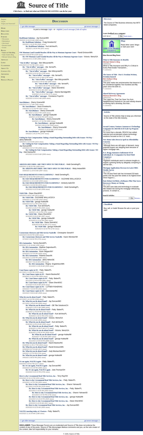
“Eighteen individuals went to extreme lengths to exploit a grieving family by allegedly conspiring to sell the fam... (122, 163)
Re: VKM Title (28, 197)
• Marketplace (5, 41)
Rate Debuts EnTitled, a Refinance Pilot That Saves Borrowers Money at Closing (122, 182)
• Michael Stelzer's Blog (8, 57)
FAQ (3, 77)
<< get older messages (27, 26)
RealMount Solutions (27, 38)
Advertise (5, 74)
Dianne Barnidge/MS (63, 92)
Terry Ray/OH (62, 376)
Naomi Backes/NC (53, 274)
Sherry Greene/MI (38, 102)
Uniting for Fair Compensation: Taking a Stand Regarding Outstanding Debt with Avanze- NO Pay (55, 138)
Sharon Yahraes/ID (74, 384)
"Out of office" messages (28, 63)
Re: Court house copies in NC (33, 274)
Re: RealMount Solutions (32, 42)
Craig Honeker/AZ (49, 42)
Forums (4, 37)
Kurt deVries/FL (52, 46)
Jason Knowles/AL (44, 106)
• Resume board (6, 45)
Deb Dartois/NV (30, 152)
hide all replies (82, 29)
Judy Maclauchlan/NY (57, 351)
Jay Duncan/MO (42, 38)
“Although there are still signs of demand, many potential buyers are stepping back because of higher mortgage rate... (121, 147)
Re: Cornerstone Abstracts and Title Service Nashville (42, 237)
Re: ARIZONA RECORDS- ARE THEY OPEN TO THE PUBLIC (47, 168)
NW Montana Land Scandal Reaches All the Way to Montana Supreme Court (47, 53)
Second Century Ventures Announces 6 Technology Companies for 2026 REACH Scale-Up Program (121, 128)
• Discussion (5, 39)
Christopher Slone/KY (65, 233)
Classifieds (5, 65)
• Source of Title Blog (8, 52)
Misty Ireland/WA (79, 168)
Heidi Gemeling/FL (73, 164)
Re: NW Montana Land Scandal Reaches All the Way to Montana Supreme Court (52, 57)
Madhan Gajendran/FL (47, 247)
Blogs (3, 50)
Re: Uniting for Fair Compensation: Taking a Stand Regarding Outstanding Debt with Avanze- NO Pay (60, 144)
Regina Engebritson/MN (55, 264)
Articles (4, 60)
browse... (138, 198)
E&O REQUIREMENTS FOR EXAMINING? (36, 175)
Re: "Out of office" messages (33, 67)
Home (3, 28)
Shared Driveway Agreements (114, 94)
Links (3, 62)
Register (3, 19)
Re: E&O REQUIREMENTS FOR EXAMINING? (41, 179)
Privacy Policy (7, 80)
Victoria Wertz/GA (91, 57)
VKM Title (23, 193)
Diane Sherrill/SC (58, 88)
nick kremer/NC (52, 291)
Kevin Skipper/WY (46, 251)
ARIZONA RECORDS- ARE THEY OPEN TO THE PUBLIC (42, 164)
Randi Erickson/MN (85, 53)
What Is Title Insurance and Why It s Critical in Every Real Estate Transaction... (120, 67)
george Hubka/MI (50, 115)
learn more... (128, 36)
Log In (3, 21)
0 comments (107, 70)
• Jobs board (5, 43)
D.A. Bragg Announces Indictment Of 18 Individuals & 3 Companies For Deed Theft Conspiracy (119, 155)
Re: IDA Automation (30, 247)
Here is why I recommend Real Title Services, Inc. (37, 376)
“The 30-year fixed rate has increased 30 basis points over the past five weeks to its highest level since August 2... (122, 176)
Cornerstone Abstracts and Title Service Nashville (37, 233)
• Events (3, 47)
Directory (5, 31)
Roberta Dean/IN (45, 256)
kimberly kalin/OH (68, 183)
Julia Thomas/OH (58, 370)
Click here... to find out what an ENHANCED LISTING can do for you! (42, 11)
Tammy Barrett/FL (40, 243)
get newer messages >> (92, 26)
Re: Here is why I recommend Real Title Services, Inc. (42, 380)
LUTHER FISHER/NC (54, 287)
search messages (69, 29)
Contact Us (5, 71)
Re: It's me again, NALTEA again (35, 366)
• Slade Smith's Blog (7, 55)
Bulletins (5, 34)
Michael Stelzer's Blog (111, 62)
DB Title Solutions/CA (60, 305)
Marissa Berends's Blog (112, 96)
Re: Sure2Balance (29, 106)
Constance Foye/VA (56, 96)
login (50, 29)
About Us (5, 68)
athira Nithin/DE (25, 140)
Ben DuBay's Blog (110, 79)
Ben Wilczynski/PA (46, 63)
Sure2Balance (24, 102)
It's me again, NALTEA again (30, 362)
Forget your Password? (8, 23)
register (59, 29)
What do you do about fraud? (30, 297)
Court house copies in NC (28, 270)
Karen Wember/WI (71, 237)
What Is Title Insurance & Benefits (116, 60)
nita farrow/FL (50, 67)
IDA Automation (25, 243)
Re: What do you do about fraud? (35, 301)
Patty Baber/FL (45, 270)
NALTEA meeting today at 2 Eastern (32, 411)
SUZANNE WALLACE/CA (71, 179)
